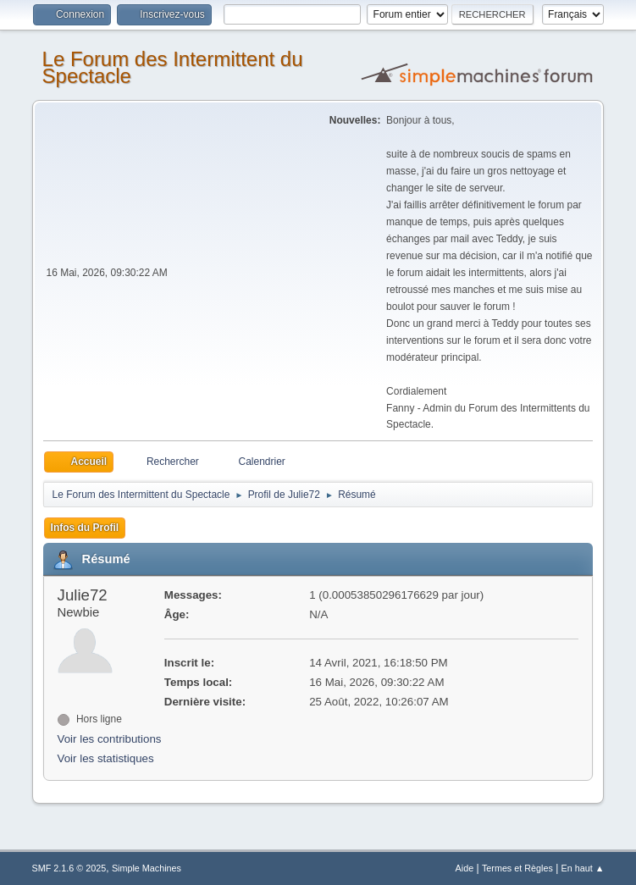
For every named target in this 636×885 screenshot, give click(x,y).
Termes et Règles (517, 868)
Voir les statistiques (106, 758)
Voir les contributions (110, 739)
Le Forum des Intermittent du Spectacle (172, 67)
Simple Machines (146, 868)
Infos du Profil (85, 528)
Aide (465, 868)
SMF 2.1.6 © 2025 (69, 868)
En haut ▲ (583, 868)
